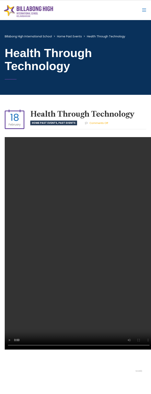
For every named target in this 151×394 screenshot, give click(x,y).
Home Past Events (44, 123)
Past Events (67, 123)
